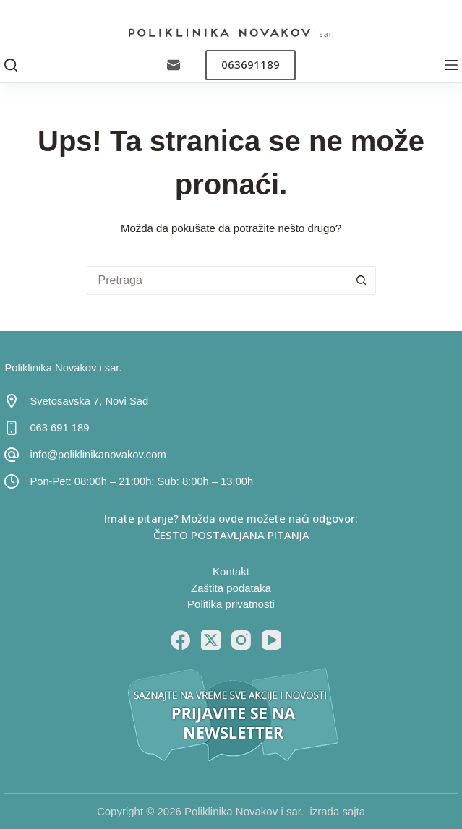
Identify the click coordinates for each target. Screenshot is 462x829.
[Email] (173, 65)
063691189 (250, 64)
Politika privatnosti (231, 604)
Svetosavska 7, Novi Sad (89, 401)
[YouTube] (271, 640)
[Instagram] (241, 640)
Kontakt (231, 571)
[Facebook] (180, 640)
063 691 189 (59, 428)
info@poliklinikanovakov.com (98, 454)
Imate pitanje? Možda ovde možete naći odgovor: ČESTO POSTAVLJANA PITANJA (231, 526)
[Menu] (451, 65)
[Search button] (361, 280)
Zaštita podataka (231, 588)
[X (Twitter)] (211, 640)
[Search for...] (217, 280)
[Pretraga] (10, 65)
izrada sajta (337, 811)
